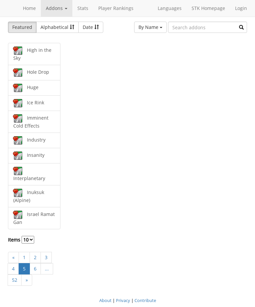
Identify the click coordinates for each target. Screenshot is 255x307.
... (47, 268)
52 (14, 280)
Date (91, 27)
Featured (22, 27)
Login (241, 8)
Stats (82, 8)
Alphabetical (57, 27)
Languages (170, 8)
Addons (56, 8)
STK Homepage (208, 8)
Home (29, 8)
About (105, 300)
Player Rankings (115, 8)
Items (21, 240)
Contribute (145, 300)
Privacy (123, 300)
